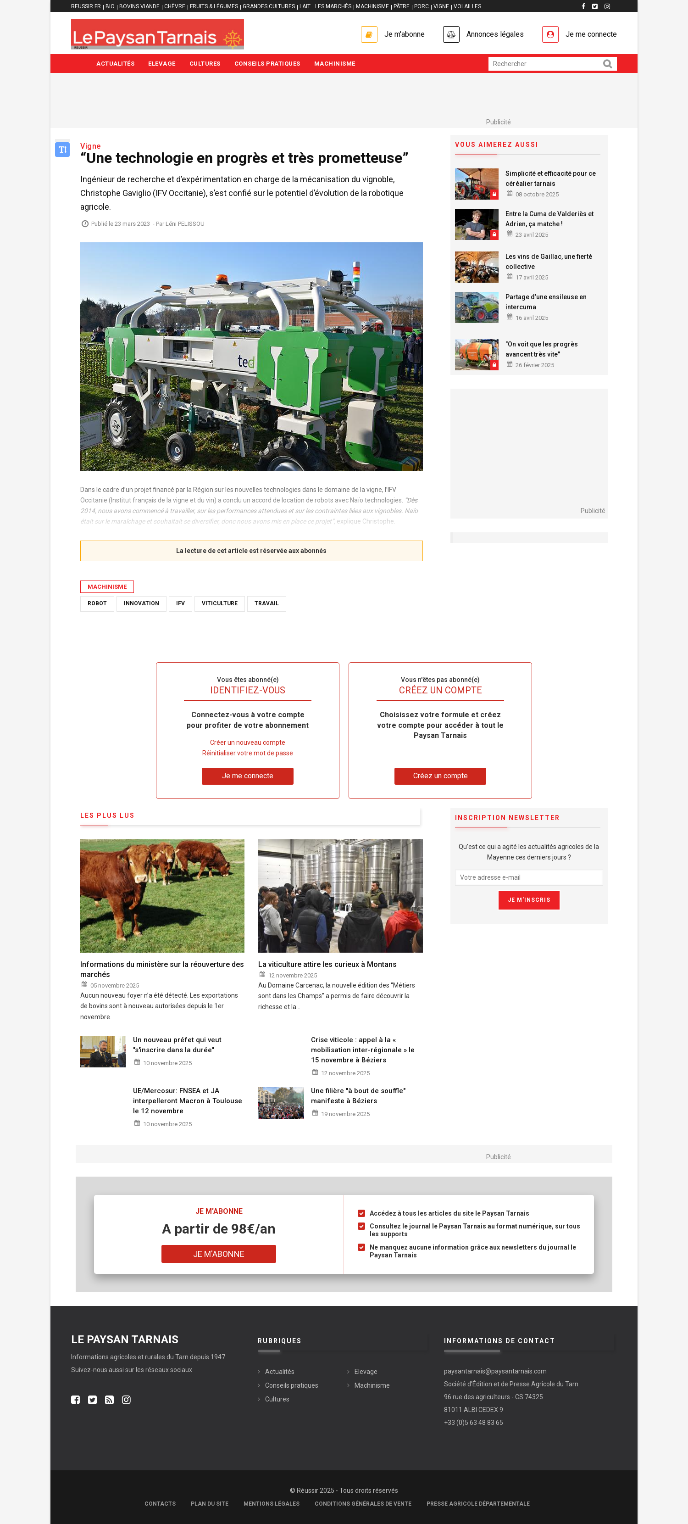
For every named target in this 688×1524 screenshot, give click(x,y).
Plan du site (209, 1504)
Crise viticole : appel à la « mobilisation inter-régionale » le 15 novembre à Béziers (363, 1050)
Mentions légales (272, 1504)
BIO (110, 6)
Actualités (115, 63)
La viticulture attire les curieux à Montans (327, 964)
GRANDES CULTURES (269, 6)
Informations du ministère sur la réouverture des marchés (162, 969)
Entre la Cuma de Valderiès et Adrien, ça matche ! (549, 219)
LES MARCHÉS (333, 6)
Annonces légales (495, 34)
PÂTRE (402, 6)
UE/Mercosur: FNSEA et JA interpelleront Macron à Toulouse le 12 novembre (187, 1101)
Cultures (205, 63)
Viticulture (220, 603)
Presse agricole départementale (478, 1504)
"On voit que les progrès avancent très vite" (541, 349)
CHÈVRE (174, 6)
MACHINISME (372, 6)
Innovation (141, 603)
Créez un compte (440, 775)
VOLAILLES (467, 6)
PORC (421, 6)
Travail (267, 603)
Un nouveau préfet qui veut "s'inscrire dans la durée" (177, 1045)
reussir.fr (86, 6)
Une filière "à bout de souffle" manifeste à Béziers (358, 1096)
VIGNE (441, 6)
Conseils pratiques (267, 63)
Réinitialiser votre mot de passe (247, 753)
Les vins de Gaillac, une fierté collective (548, 261)
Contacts (160, 1504)
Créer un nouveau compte (247, 742)
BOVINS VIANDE (139, 6)
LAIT (305, 6)
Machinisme (334, 63)
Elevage (162, 63)
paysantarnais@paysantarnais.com (495, 1371)
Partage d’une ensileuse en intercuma (546, 302)
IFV (180, 603)
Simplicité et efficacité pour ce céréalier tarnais (550, 178)
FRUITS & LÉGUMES (214, 6)
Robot (97, 603)
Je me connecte (591, 34)
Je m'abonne (404, 34)
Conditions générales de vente (363, 1504)
